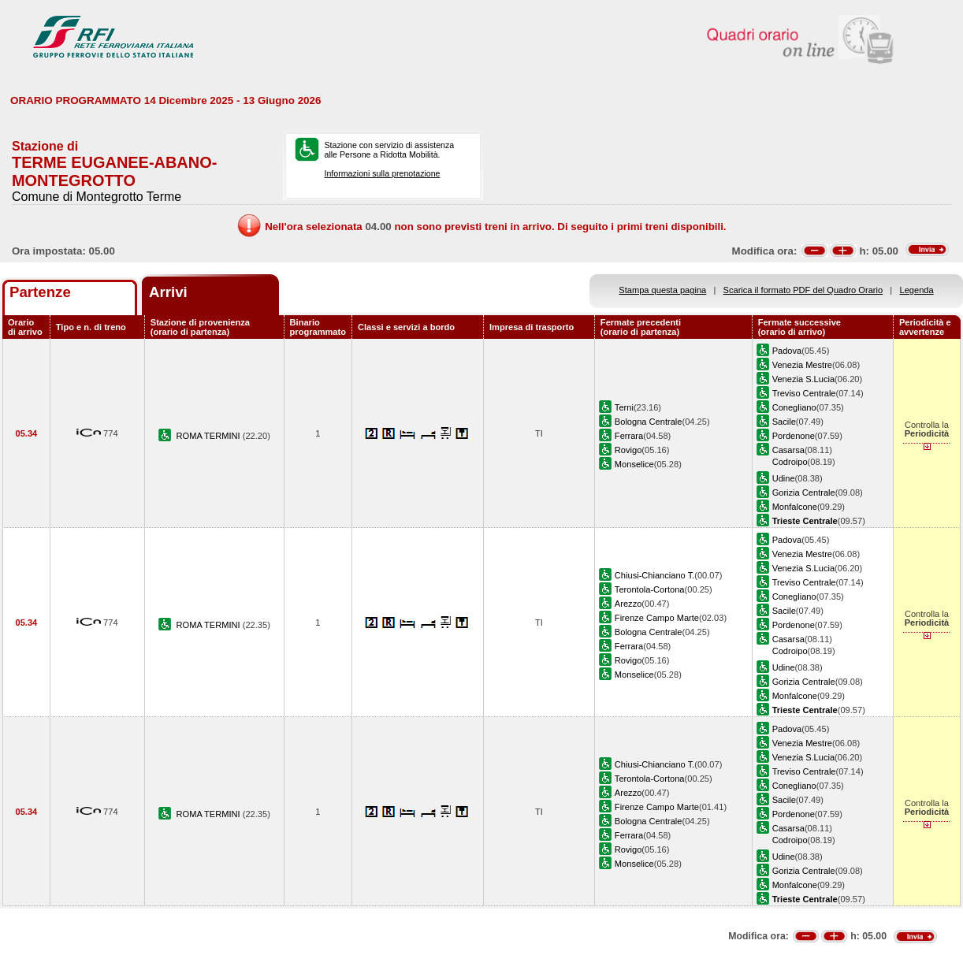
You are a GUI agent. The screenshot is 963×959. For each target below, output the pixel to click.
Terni (624, 407)
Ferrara (629, 435)
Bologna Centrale (648, 421)
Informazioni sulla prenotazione (382, 173)
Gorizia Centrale (803, 492)
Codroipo (790, 461)
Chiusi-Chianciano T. (654, 575)
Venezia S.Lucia (803, 379)
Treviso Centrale (804, 393)
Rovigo (628, 450)
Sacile (784, 421)
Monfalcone (794, 506)
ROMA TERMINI (210, 435)
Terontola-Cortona (650, 589)
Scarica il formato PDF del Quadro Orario (803, 290)
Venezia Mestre (802, 365)
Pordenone (793, 435)
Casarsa (788, 450)
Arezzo (628, 603)
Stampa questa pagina (662, 290)
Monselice (634, 464)
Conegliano (794, 407)
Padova (787, 350)
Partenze (40, 292)
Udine (783, 478)
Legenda (917, 290)
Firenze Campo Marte (657, 618)
